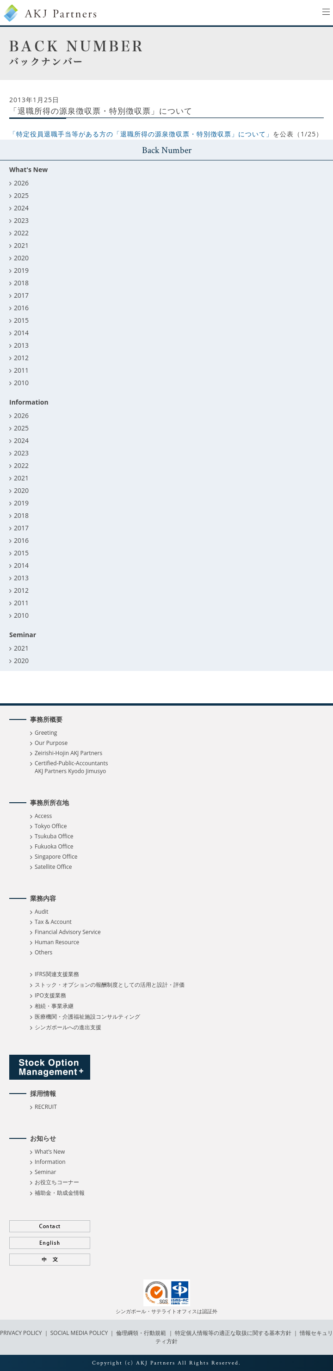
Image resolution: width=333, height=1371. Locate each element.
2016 (21, 307)
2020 (21, 257)
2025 (21, 195)
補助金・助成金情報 (60, 1193)
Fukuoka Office (54, 846)
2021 (21, 245)
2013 (21, 345)
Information (50, 1162)
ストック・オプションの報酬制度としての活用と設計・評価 (110, 985)
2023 (21, 220)
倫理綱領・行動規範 (140, 1333)
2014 (21, 332)
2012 (21, 357)
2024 (21, 207)
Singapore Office (56, 857)
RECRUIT (46, 1107)
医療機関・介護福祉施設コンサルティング (87, 1017)
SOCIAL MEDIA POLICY (78, 1333)
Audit (42, 912)
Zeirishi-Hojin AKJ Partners (68, 753)
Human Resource (57, 942)
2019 (21, 270)
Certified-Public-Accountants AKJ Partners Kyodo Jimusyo (71, 767)
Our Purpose (51, 743)
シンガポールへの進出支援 (68, 1027)
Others (43, 952)
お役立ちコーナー (57, 1182)
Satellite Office (53, 867)
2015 (21, 320)
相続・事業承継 (54, 1006)
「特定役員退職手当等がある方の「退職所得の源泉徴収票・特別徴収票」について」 (141, 133)
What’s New (50, 1152)
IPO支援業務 (50, 995)
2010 (21, 382)
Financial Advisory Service (68, 932)
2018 (21, 282)
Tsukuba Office (54, 836)
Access (43, 816)
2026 (21, 182)
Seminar (45, 1172)
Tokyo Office (51, 826)
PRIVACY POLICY (21, 1333)
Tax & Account (53, 922)
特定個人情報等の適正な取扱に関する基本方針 (233, 1333)
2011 (21, 370)
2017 (21, 295)
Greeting (46, 733)
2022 (21, 232)
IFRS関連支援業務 (57, 974)
